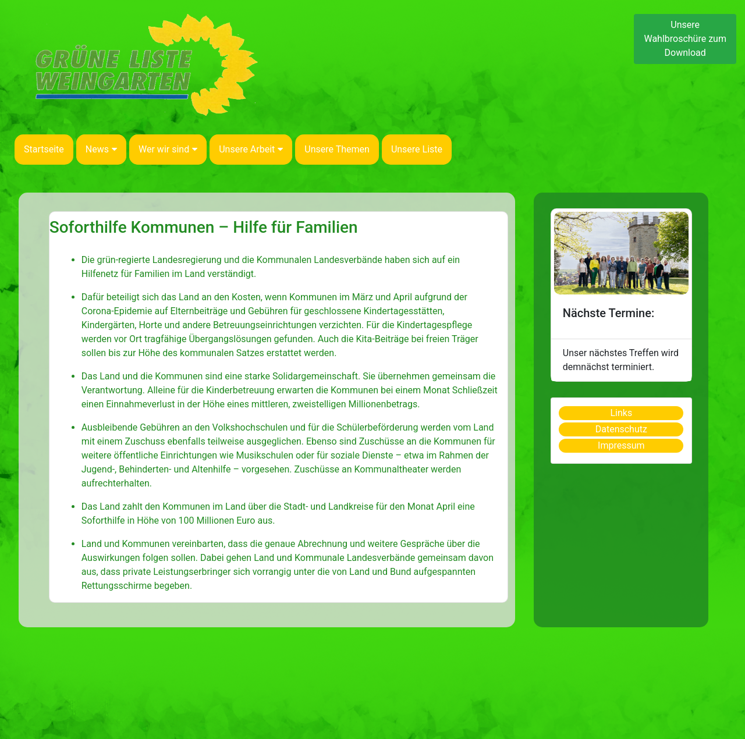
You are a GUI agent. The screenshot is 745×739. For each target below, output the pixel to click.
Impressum (621, 445)
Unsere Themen (337, 149)
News (101, 149)
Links (621, 412)
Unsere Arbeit (251, 149)
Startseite (44, 149)
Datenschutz (621, 429)
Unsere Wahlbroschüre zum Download (685, 38)
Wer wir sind (168, 149)
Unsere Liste (416, 149)
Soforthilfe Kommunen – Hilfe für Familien (203, 227)
